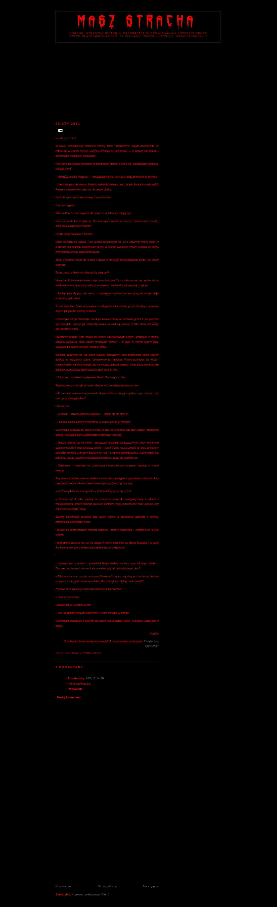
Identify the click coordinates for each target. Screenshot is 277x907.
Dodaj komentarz (69, 697)
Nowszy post (64, 886)
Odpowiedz (75, 688)
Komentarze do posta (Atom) (90, 894)
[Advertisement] (138, 82)
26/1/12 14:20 (95, 678)
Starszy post (151, 886)
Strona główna (107, 886)
